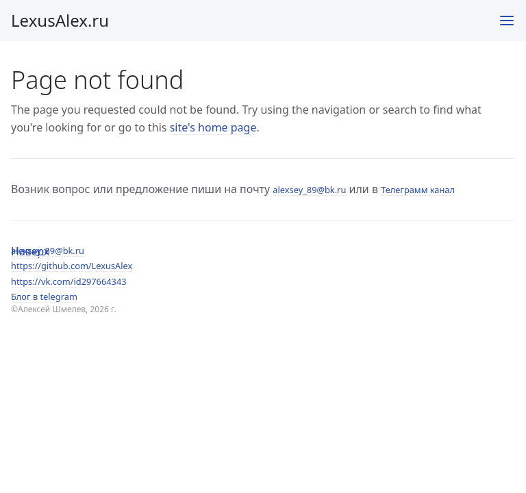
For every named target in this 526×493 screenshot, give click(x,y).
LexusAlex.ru (60, 20)
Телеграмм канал (418, 190)
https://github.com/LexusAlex (71, 266)
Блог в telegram (44, 296)
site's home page (213, 127)
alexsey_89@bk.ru (47, 250)
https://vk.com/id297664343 (69, 281)
